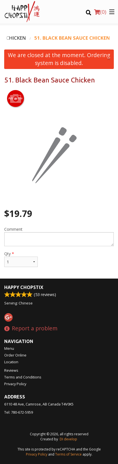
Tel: (18, 412)
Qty (21, 259)
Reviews (11, 370)
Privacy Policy (15, 383)
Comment (59, 236)
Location (11, 361)
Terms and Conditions (22, 377)
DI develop (68, 439)
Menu (9, 348)
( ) (100, 12)
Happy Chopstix (23, 287)
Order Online (15, 355)
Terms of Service (68, 454)
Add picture (15, 98)
